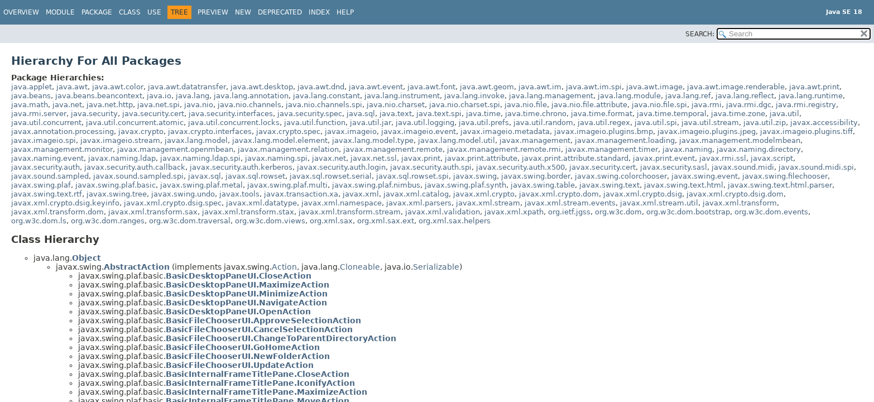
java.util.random (543, 122)
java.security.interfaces (231, 113)
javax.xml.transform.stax (248, 212)
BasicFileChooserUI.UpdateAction (240, 365)
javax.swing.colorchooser (621, 176)
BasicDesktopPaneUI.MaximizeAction (247, 284)
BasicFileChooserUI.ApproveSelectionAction (263, 320)
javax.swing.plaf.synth (465, 185)
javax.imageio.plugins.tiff (806, 131)
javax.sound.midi (743, 167)
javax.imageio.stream (120, 140)
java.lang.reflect (744, 96)
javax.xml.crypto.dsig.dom (735, 194)
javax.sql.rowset (255, 176)
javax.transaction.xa (301, 194)
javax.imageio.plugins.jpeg (706, 131)
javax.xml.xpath (514, 212)
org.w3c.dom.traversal (189, 221)
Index (319, 12)
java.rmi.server (38, 113)
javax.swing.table (543, 185)
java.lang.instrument (402, 96)
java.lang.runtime (811, 96)
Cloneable (360, 266)
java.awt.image (654, 87)
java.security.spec (309, 113)
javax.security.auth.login (341, 167)
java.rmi (706, 104)
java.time (483, 113)
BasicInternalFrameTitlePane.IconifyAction (260, 383)
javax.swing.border (535, 176)
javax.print (420, 158)
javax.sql (204, 176)
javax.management (535, 140)
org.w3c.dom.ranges (108, 221)
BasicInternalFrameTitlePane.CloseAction (257, 374)
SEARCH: (699, 34)
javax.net (329, 158)
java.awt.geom (487, 87)
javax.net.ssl (373, 158)
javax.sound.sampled (50, 176)
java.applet (31, 87)
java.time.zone (738, 113)
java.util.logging (425, 122)
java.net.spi (158, 104)
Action (284, 266)
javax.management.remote (393, 149)
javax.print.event (664, 158)
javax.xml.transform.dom (57, 212)
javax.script (772, 158)
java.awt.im (539, 87)
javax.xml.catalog (416, 194)
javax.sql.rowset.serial (331, 176)
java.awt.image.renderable (736, 87)
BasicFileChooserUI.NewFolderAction (248, 356)
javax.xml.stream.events (570, 203)
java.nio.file (526, 104)
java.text (396, 113)
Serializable (436, 266)
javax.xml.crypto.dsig (642, 194)
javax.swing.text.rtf (46, 194)
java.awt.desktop (261, 87)
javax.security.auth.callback (134, 167)
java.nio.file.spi (659, 104)
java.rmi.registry (806, 104)
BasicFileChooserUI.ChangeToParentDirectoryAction (281, 338)
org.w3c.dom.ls (38, 221)
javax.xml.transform (740, 203)
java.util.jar (370, 122)
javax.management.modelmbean (739, 140)
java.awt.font (431, 87)
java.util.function (314, 122)
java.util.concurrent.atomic (135, 122)
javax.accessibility (824, 122)
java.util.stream (710, 122)
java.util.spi (656, 122)
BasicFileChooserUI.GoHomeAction (243, 347)
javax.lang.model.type (373, 140)
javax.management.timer (611, 149)
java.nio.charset (396, 104)
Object (86, 257)
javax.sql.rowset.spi (412, 176)
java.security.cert (153, 113)
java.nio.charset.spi (464, 104)
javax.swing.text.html (683, 185)
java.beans (31, 96)
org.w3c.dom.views (270, 221)
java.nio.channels (249, 104)
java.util (784, 113)
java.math (29, 104)
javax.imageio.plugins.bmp (603, 131)
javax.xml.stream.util (659, 203)
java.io (159, 96)
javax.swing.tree (117, 194)
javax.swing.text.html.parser (780, 185)
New (243, 12)
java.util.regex (604, 122)
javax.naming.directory (759, 149)
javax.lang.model (196, 140)
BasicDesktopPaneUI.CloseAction (238, 275)
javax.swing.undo (183, 194)
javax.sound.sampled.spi (138, 176)
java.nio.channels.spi (324, 104)
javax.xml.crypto (484, 194)
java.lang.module (629, 96)
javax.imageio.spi (43, 140)
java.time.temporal (672, 113)
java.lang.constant (326, 96)
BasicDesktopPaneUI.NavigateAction (246, 302)
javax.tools (239, 194)
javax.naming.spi (276, 158)
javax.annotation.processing (62, 131)
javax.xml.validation (442, 212)
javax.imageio (351, 131)
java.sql (361, 113)
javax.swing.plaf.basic (115, 185)
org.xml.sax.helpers (455, 221)
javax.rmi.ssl (722, 158)
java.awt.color (117, 87)
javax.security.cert (602, 167)
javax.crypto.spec (288, 131)
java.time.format (601, 113)
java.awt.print (814, 87)
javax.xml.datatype (261, 203)
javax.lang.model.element (280, 140)
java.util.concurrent (46, 122)
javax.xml (361, 194)
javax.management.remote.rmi (504, 149)
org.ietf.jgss (569, 212)
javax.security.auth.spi (431, 167)
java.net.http (110, 104)
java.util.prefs (484, 122)
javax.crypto (141, 131)
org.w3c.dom (618, 212)
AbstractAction (137, 266)
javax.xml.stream (488, 203)
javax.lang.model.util (456, 140)
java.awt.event (376, 87)
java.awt (72, 87)
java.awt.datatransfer (187, 87)
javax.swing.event (704, 176)
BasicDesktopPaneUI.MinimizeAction (247, 293)
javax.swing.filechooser (785, 176)
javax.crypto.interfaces (210, 131)
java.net (67, 104)
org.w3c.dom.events (771, 212)
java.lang (192, 96)
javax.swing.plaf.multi (287, 185)
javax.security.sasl (673, 167)
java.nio (198, 104)
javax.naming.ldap (122, 158)
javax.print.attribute (481, 158)
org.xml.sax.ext (385, 221)
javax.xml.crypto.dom (559, 194)
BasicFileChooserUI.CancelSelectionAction (259, 329)
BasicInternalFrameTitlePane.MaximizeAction (266, 391)
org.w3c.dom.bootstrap (688, 212)
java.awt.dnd (320, 87)
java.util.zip (764, 122)
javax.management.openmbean (175, 149)
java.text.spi (439, 113)
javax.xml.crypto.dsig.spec (173, 203)
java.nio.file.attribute (589, 104)
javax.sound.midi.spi (816, 167)
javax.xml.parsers (419, 203)
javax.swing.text (609, 185)
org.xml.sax (331, 221)
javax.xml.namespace (341, 203)
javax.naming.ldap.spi (200, 158)
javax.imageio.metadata (505, 131)
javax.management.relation (288, 149)
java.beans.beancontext (98, 96)
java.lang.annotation (251, 96)
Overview (21, 12)
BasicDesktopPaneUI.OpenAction (238, 311)
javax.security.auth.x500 (520, 167)
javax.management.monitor (62, 149)
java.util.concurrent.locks (234, 122)
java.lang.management (551, 96)
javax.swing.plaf (41, 185)
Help (345, 12)
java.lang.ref (688, 96)
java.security (94, 113)
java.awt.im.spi (594, 87)
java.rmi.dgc (748, 104)
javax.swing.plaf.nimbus (376, 185)
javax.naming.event (47, 158)
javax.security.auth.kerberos (241, 167)
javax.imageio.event (418, 131)
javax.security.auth (45, 167)
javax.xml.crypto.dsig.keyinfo (65, 203)
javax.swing (475, 176)
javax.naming (687, 149)
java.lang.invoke (474, 96)
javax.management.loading (625, 140)
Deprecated (280, 12)
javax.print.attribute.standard (575, 158)
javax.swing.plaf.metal (201, 185)
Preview (213, 12)
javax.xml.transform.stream (350, 212)
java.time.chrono (535, 113)
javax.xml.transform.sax (153, 212)
